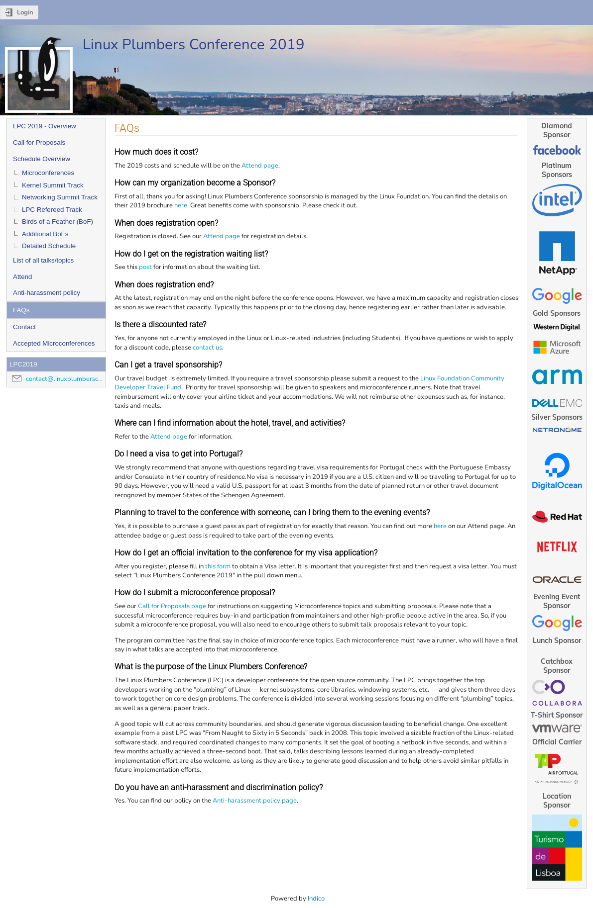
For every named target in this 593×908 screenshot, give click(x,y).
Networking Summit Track (60, 197)
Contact (24, 327)
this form (218, 566)
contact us (207, 347)
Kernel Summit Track (53, 185)
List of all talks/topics (43, 260)
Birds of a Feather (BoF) (57, 221)
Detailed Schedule (49, 246)
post (145, 267)
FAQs (21, 310)
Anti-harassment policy (46, 292)
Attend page (259, 165)
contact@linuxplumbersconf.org (72, 378)
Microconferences (48, 173)
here (180, 205)
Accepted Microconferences (54, 343)
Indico (316, 898)
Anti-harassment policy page (255, 800)
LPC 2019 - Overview (44, 126)
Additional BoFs (45, 234)
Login (25, 12)
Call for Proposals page (172, 606)
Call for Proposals (39, 142)
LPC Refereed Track (52, 209)
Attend (22, 276)
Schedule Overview (41, 159)
